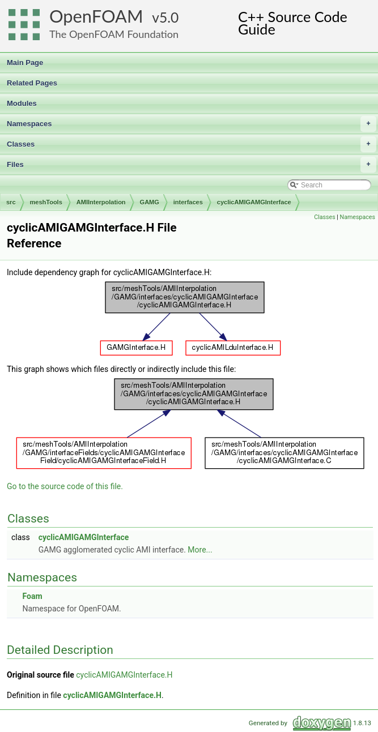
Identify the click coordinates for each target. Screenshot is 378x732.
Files (191, 165)
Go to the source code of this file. (65, 486)
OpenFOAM (96, 16)
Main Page (25, 62)
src (11, 202)
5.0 (169, 17)
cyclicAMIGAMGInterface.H (124, 674)
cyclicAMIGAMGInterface (254, 202)
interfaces (188, 202)
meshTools (46, 202)
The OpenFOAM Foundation (114, 34)
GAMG (149, 202)
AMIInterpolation (101, 202)
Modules (22, 103)
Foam (32, 596)
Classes (191, 144)
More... (200, 549)
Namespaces (191, 124)
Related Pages (32, 83)
